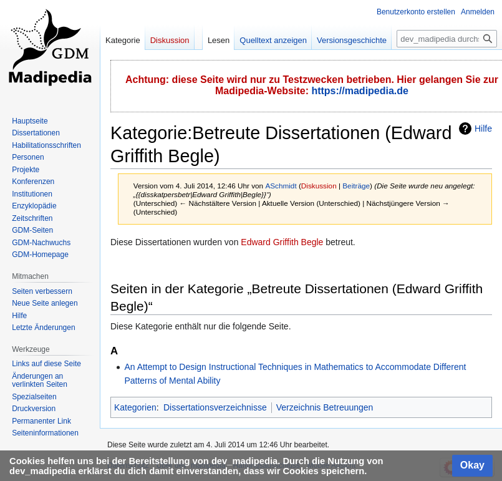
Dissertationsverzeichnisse (215, 407)
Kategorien (135, 407)
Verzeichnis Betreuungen (325, 407)
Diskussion (319, 186)
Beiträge (356, 186)
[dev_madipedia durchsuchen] (447, 38)
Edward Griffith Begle (282, 242)
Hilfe (483, 129)
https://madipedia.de (359, 90)
